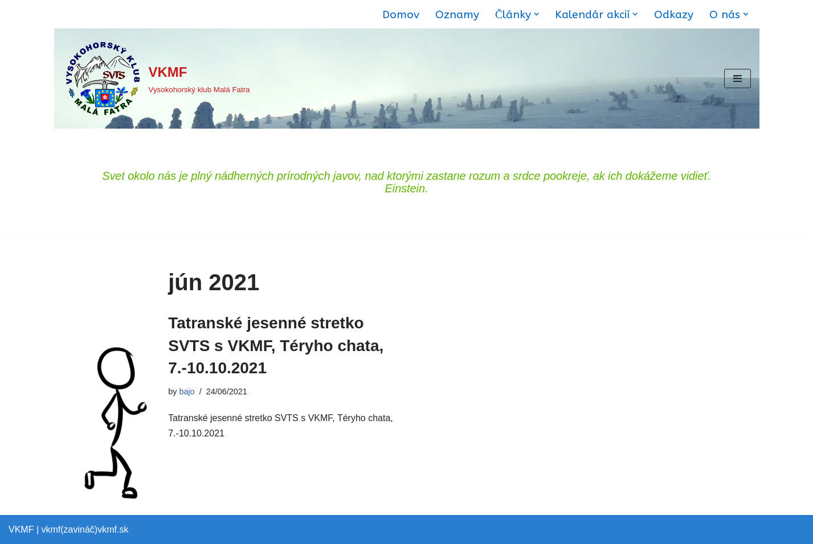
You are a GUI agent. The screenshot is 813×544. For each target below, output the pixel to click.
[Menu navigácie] (737, 78)
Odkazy (673, 14)
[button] (537, 14)
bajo (186, 391)
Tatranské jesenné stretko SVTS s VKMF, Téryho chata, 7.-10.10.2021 (275, 345)
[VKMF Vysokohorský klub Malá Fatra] (156, 78)
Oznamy (457, 14)
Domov (400, 14)
